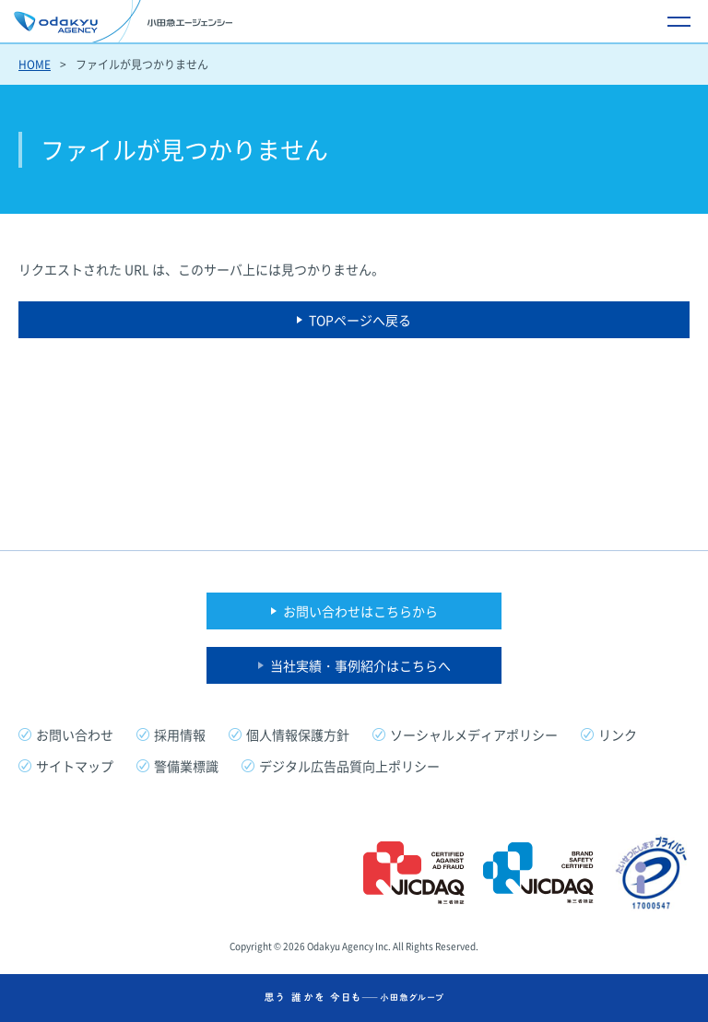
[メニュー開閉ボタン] (678, 21)
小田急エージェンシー (123, 21)
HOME (34, 64)
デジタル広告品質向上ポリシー (349, 766)
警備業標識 (186, 766)
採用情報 (180, 734)
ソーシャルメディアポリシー (474, 734)
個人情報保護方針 (297, 734)
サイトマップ (74, 766)
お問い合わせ (74, 734)
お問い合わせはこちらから (360, 611)
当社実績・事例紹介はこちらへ (360, 665)
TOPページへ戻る (360, 320)
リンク (617, 734)
